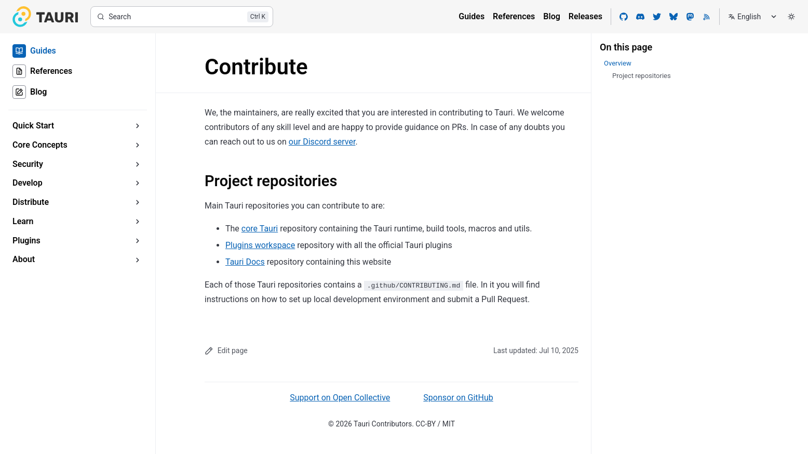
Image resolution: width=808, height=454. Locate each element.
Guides (471, 16)
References (514, 16)
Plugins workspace (260, 245)
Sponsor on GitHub (458, 398)
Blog (551, 16)
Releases (585, 16)
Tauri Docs (245, 262)
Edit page (226, 350)
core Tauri (259, 229)
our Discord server (322, 142)
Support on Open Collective (340, 398)
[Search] (181, 16)
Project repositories (271, 181)
